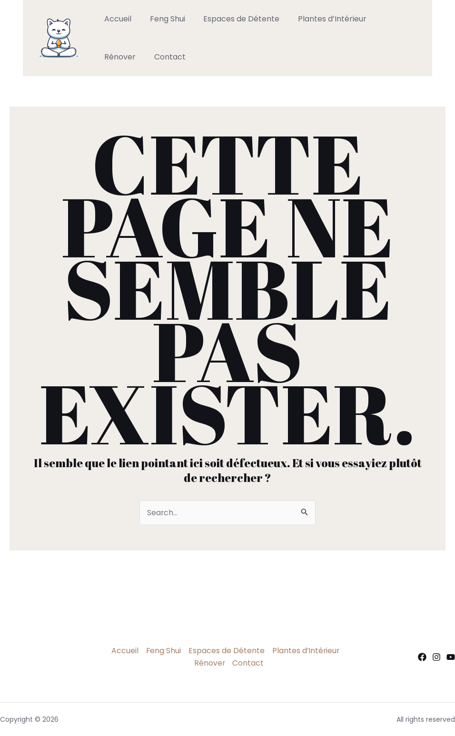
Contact (118, 56)
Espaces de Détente (234, 18)
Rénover (386, 18)
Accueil (116, 18)
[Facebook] (422, 657)
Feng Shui (162, 18)
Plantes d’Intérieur (321, 18)
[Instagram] (436, 657)
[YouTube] (450, 657)
